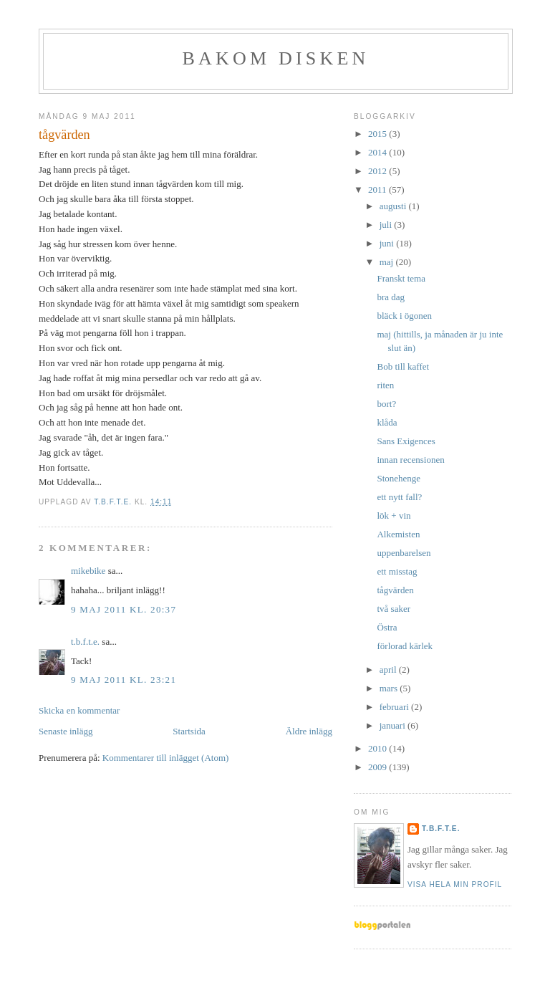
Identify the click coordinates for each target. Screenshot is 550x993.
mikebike (88, 570)
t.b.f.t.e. (85, 641)
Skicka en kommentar (79, 710)
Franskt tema (401, 278)
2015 (378, 133)
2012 (378, 171)
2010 (378, 748)
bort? (386, 403)
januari (393, 725)
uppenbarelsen (403, 552)
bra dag (391, 297)
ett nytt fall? (399, 496)
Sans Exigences (406, 441)
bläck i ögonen (404, 315)
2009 (378, 767)
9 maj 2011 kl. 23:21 (123, 679)
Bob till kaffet (403, 366)
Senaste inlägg (65, 731)
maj (388, 261)
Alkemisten (398, 534)
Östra (387, 627)
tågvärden (395, 590)
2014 (378, 152)
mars (390, 688)
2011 (378, 189)
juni (388, 243)
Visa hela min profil (454, 884)
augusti (394, 206)
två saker (393, 608)
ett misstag (397, 571)
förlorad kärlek (405, 646)
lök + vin (393, 515)
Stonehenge (398, 478)
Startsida (189, 731)
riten (385, 385)
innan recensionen (410, 459)
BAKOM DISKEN (275, 58)
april (389, 669)
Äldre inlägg (309, 731)
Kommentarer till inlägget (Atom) (165, 757)
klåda (387, 422)
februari (395, 706)
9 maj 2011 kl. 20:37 (123, 609)
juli (387, 224)
